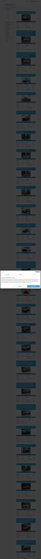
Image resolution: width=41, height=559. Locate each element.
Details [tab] (20, 274)
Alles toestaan (33, 286)
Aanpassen (20, 286)
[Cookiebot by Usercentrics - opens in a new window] (36, 272)
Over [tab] (34, 274)
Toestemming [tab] (7, 274)
